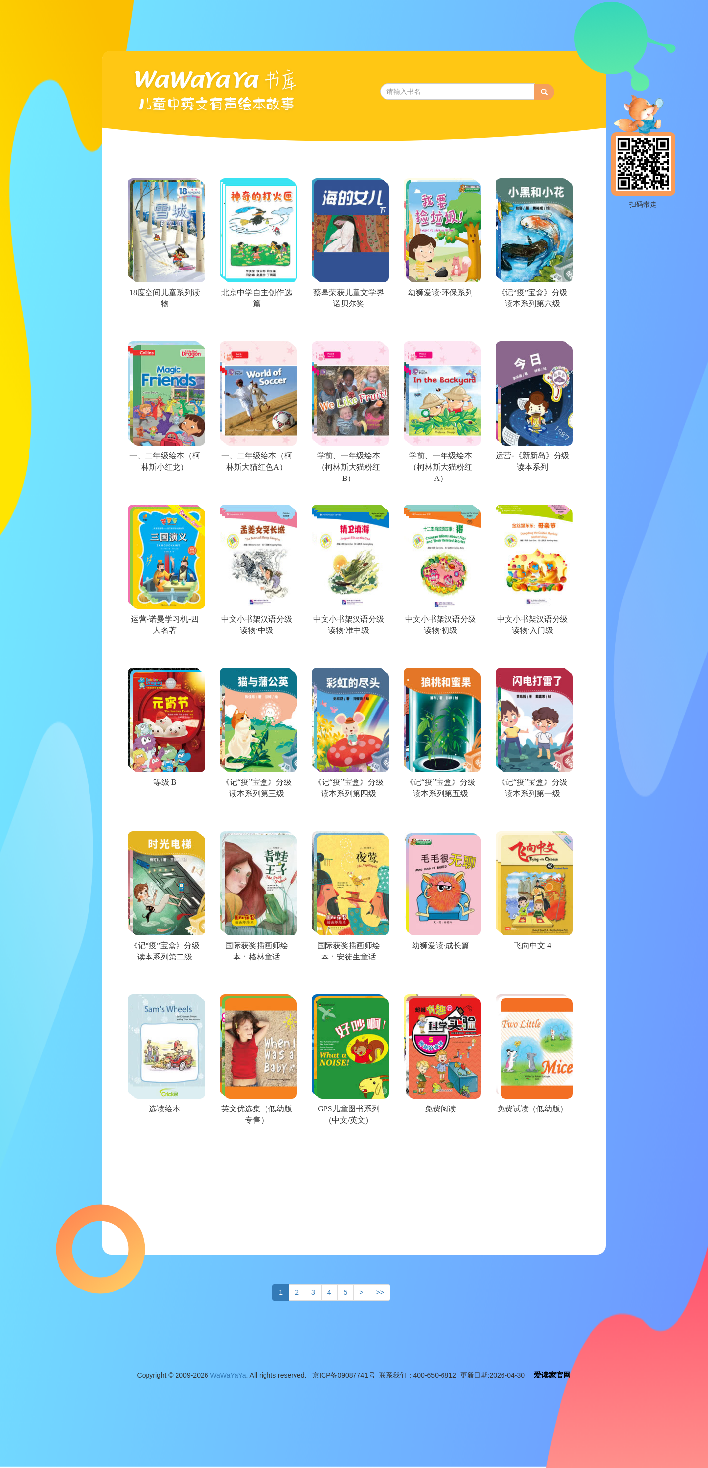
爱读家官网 (552, 1375)
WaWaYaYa (228, 1375)
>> (380, 1292)
